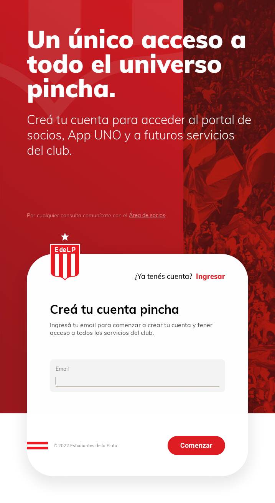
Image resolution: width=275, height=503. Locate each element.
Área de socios (147, 215)
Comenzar (196, 445)
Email (62, 368)
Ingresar (210, 276)
